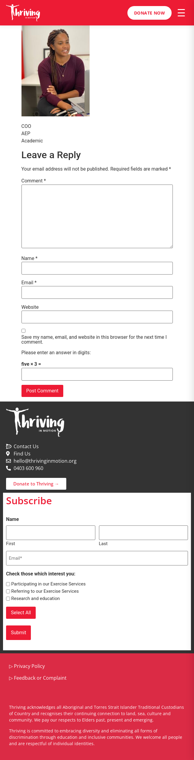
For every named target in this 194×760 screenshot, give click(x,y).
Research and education (35, 598)
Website (30, 307)
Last (103, 543)
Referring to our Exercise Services (45, 591)
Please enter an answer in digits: (56, 352)
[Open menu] (181, 12)
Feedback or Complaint (40, 678)
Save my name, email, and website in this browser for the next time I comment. (94, 340)
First (10, 543)
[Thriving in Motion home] (23, 12)
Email (29, 282)
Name (29, 258)
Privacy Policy (29, 666)
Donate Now (149, 13)
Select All (21, 612)
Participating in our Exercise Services (48, 584)
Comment (33, 180)
